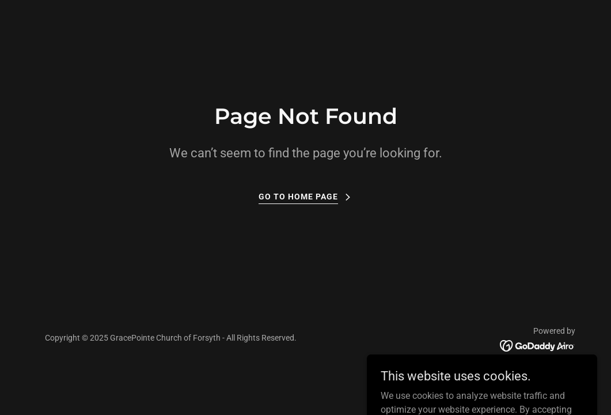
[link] (537, 344)
